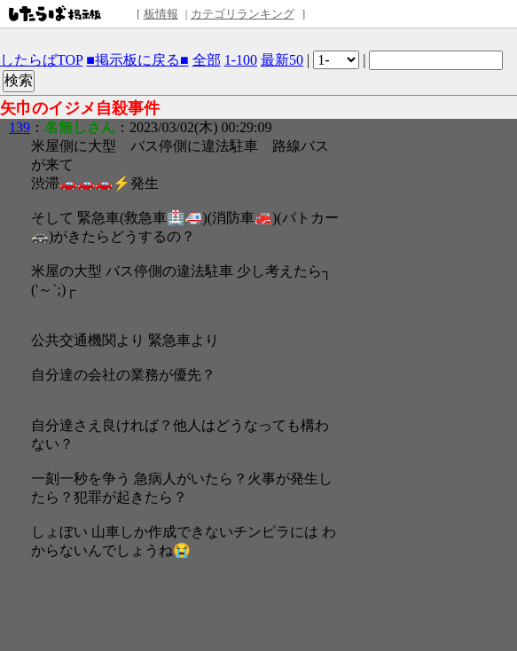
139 (19, 127)
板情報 (161, 13)
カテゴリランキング (242, 13)
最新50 (282, 59)
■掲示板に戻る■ (137, 59)
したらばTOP (41, 59)
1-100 (240, 59)
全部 (206, 59)
